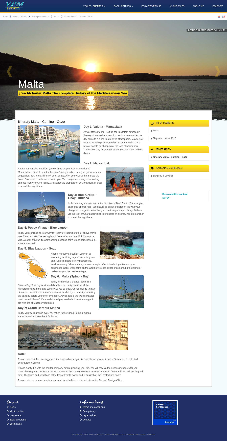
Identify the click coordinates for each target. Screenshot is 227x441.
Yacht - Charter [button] (94, 6)
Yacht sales (177, 6)
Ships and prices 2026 (164, 138)
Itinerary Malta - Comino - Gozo (78, 16)
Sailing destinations (40, 16)
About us (198, 6)
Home (5, 16)
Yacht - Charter (20, 16)
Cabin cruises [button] (123, 6)
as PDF (175, 196)
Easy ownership (151, 6)
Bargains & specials (163, 175)
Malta (56, 16)
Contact (217, 6)
